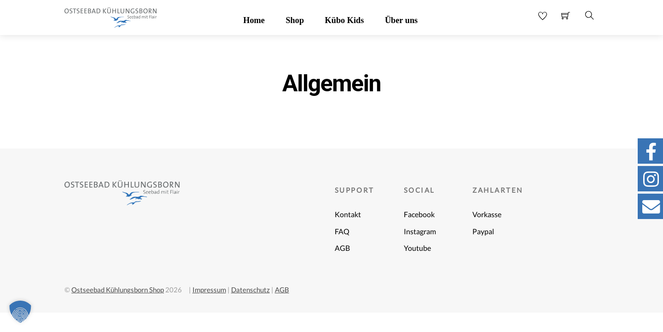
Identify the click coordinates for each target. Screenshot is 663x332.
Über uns (401, 20)
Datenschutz (250, 289)
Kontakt (348, 214)
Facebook (419, 214)
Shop (294, 20)
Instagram (420, 231)
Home (254, 20)
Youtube (417, 248)
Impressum (209, 289)
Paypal (483, 231)
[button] (20, 311)
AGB (342, 248)
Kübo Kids (344, 20)
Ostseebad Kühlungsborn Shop (117, 289)
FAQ (342, 231)
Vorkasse (486, 214)
